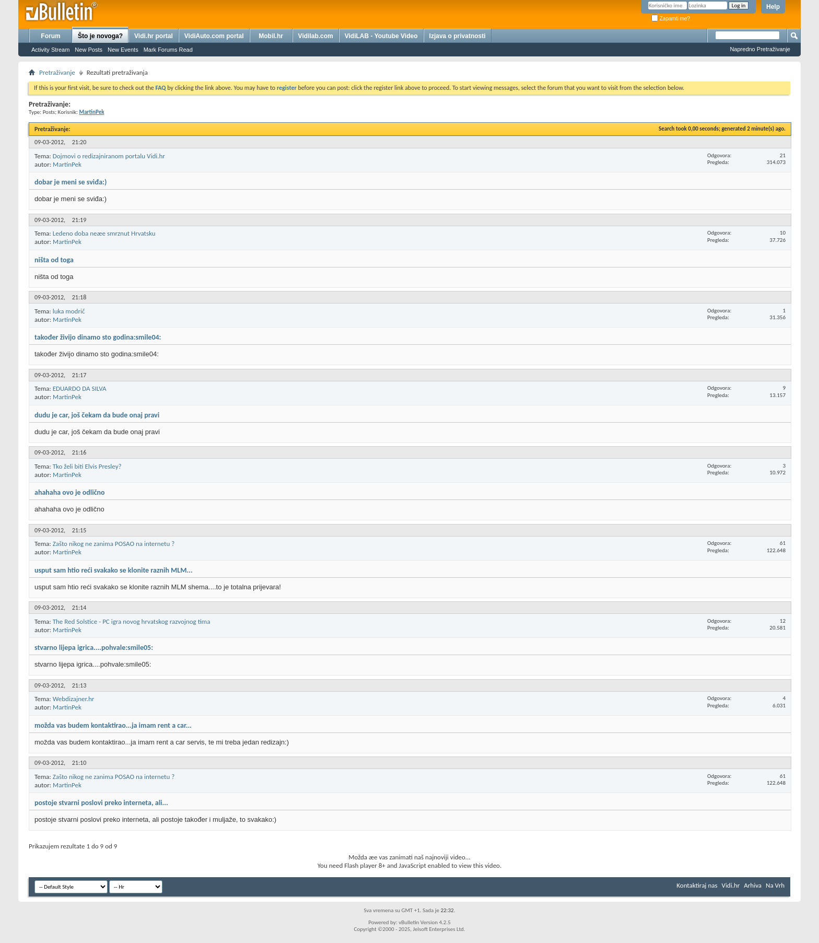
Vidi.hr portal (153, 36)
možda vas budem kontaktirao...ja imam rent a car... (113, 725)
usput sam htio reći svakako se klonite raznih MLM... (113, 570)
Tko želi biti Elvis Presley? (87, 466)
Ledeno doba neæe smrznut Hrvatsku (104, 233)
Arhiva (753, 885)
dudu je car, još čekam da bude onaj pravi (96, 415)
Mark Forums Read (168, 49)
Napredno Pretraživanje (760, 49)
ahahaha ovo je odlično (69, 492)
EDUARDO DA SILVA (80, 388)
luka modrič (69, 311)
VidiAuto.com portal (214, 36)
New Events (123, 49)
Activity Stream (50, 49)
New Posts (88, 49)
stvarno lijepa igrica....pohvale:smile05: (93, 647)
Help (773, 6)
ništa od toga (54, 259)
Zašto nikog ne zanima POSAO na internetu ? (114, 544)
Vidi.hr (731, 885)
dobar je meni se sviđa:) (70, 182)
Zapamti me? (670, 18)
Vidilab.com (315, 36)
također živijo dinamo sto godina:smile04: (97, 337)
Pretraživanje (57, 72)
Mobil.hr (271, 36)
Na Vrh (775, 885)
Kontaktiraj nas (696, 885)
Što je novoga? (100, 36)
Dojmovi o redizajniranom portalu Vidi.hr (109, 156)
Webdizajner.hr (74, 699)
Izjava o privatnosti (457, 36)
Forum (50, 36)
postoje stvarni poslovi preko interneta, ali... (101, 802)
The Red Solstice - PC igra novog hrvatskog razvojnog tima (131, 621)
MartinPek (67, 164)
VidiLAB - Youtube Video (381, 36)
